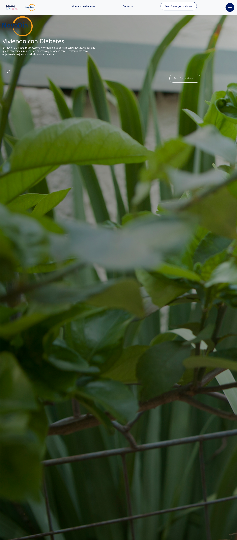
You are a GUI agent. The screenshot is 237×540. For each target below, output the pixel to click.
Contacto (128, 6)
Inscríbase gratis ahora (178, 6)
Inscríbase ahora (184, 78)
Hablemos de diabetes (82, 6)
